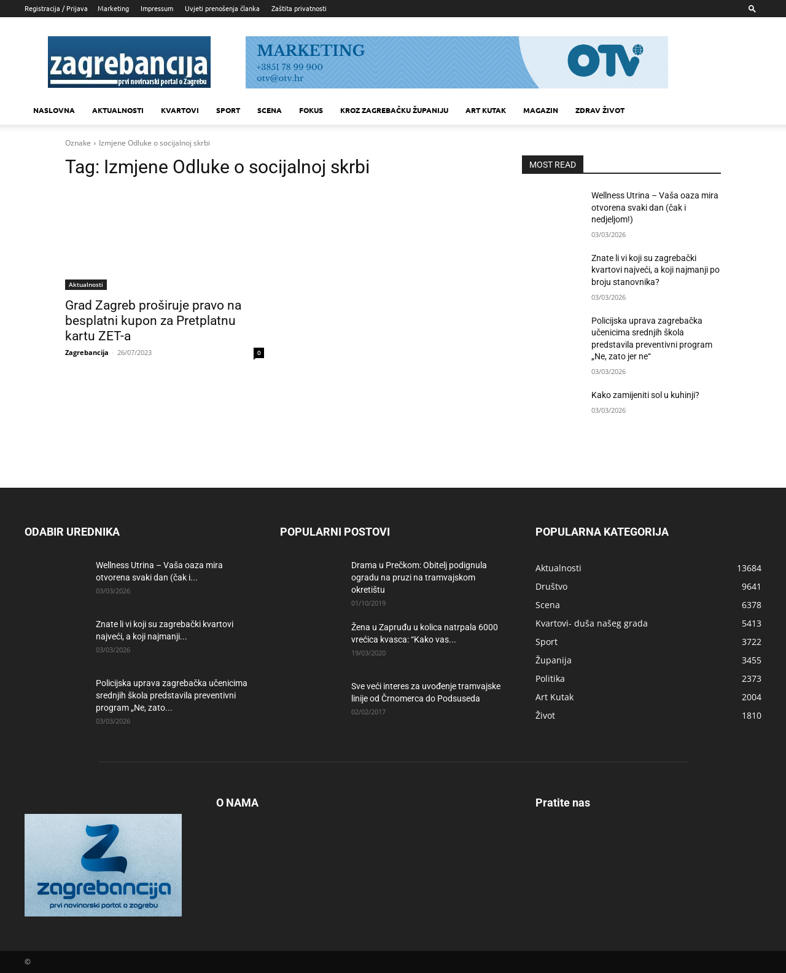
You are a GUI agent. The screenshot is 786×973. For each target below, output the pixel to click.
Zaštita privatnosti (299, 8)
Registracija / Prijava (56, 8)
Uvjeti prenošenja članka (222, 8)
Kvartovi (180, 110)
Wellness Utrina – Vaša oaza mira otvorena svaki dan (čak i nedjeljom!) (654, 207)
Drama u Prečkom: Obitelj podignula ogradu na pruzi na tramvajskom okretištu (419, 577)
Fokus (311, 110)
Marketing (113, 8)
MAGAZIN (540, 110)
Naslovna (54, 110)
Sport (228, 110)
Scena (269, 110)
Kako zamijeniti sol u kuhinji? (645, 395)
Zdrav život (600, 110)
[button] (752, 8)
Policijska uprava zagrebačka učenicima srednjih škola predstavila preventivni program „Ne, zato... (171, 695)
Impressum (157, 8)
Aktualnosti (118, 110)
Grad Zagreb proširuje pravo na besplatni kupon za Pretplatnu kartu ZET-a (153, 320)
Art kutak (485, 110)
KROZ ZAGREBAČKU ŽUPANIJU (394, 110)
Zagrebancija (87, 352)
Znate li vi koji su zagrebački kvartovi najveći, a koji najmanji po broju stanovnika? (655, 270)
